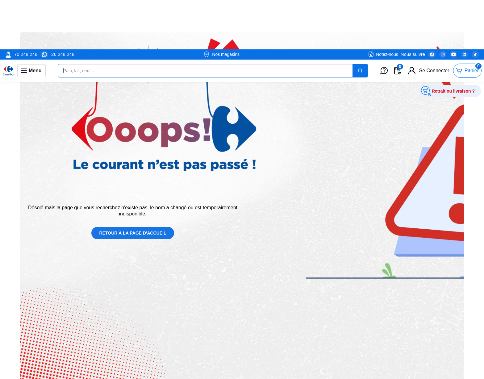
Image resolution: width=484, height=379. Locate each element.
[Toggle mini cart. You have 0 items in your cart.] (467, 21)
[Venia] (8, 21)
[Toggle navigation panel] (31, 21)
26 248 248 (62, 4)
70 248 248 (25, 4)
